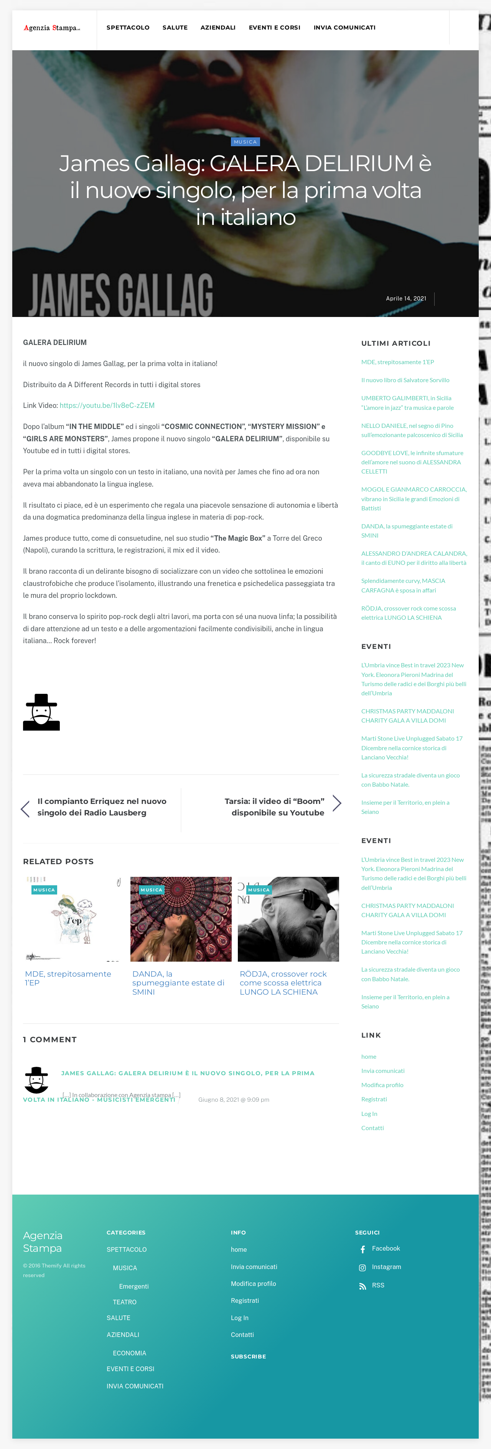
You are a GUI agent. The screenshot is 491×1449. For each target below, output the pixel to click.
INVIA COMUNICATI (345, 27)
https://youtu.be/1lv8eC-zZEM (107, 405)
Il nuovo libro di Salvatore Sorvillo (405, 379)
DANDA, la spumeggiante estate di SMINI (178, 983)
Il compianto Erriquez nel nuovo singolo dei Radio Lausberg (102, 806)
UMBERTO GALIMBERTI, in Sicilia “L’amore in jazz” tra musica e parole (407, 402)
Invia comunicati (383, 1070)
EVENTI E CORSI (275, 27)
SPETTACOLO (128, 27)
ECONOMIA (130, 1353)
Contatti (372, 1127)
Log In (369, 1113)
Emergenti (133, 1286)
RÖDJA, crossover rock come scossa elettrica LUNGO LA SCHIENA (283, 983)
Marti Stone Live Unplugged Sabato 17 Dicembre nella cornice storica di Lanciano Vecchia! (412, 747)
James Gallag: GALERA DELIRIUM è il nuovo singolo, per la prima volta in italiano (245, 190)
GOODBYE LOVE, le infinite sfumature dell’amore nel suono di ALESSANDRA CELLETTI (412, 462)
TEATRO (125, 1302)
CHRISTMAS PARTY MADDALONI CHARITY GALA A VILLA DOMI (407, 715)
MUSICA (245, 142)
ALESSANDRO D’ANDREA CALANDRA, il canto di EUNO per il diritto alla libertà (414, 558)
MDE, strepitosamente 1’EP (68, 978)
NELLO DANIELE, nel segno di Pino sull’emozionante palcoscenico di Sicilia (412, 430)
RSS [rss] (369, 1285)
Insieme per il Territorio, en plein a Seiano (405, 807)
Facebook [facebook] (377, 1248)
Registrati (374, 1098)
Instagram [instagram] (378, 1267)
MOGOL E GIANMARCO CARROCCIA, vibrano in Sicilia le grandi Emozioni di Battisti (414, 498)
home (368, 1056)
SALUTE (175, 27)
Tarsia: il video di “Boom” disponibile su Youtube (274, 806)
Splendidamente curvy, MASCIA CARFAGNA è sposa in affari (403, 585)
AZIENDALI (218, 27)
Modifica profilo (382, 1084)
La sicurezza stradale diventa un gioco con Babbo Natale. (410, 779)
